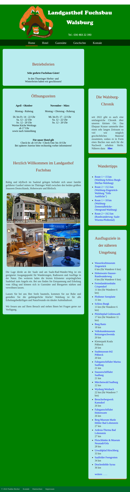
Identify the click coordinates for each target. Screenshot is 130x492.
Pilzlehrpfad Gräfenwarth (107, 314)
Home (31, 43)
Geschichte (79, 43)
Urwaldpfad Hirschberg (106, 450)
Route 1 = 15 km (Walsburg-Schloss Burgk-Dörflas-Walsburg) (108, 179)
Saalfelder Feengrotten (106, 457)
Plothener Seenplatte (105, 296)
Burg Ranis (100, 324)
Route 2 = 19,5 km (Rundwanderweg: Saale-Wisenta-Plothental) (107, 216)
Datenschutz (37, 489)
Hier (109, 148)
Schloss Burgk (102, 303)
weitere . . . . (101, 474)
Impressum (50, 489)
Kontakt (97, 43)
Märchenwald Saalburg (106, 382)
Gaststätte (60, 43)
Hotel (45, 43)
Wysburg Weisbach (104, 389)
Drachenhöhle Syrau (105, 464)
